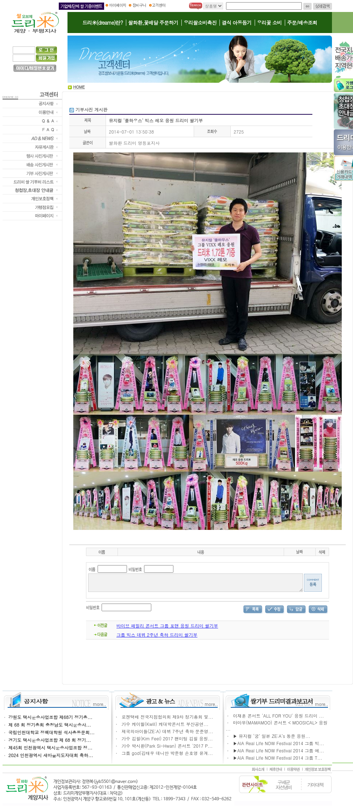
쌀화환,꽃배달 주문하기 (153, 22)
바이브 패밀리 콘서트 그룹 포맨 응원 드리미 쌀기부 (167, 629)
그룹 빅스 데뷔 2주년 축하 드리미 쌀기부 (156, 638)
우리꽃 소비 (269, 22)
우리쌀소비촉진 (200, 22)
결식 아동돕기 (236, 22)
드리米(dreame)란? (102, 22)
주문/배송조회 (302, 22)
